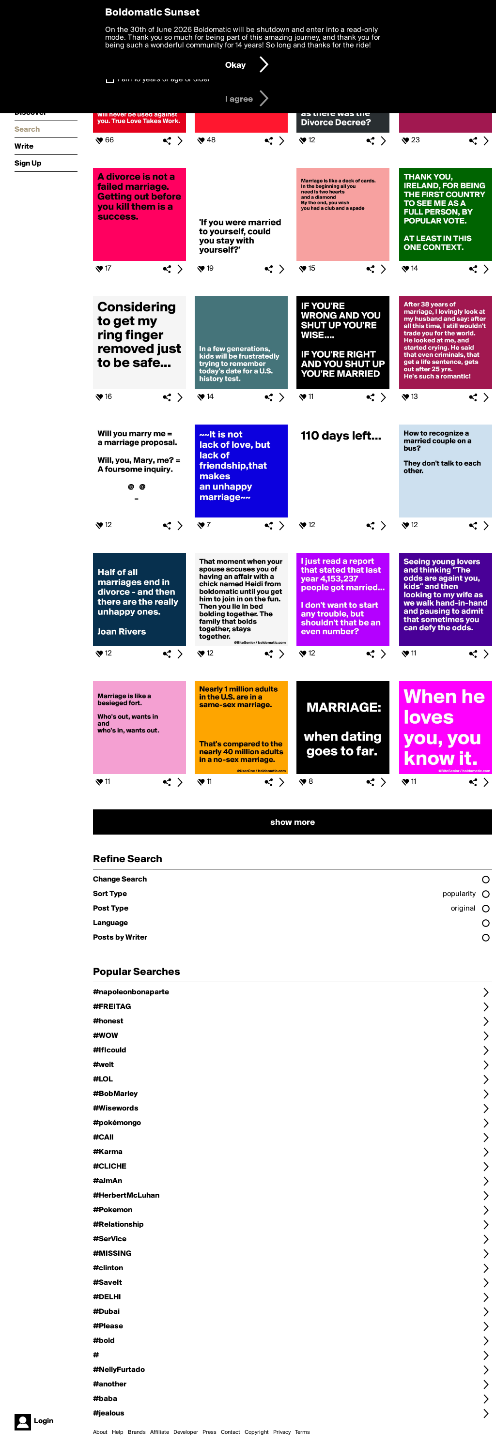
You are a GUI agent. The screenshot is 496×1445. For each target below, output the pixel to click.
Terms (302, 1432)
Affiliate (159, 1432)
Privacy (282, 1432)
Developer (185, 1432)
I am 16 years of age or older (164, 79)
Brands (137, 1432)
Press (209, 1432)
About (100, 1432)
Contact (230, 1432)
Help (118, 1432)
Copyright (257, 1432)
